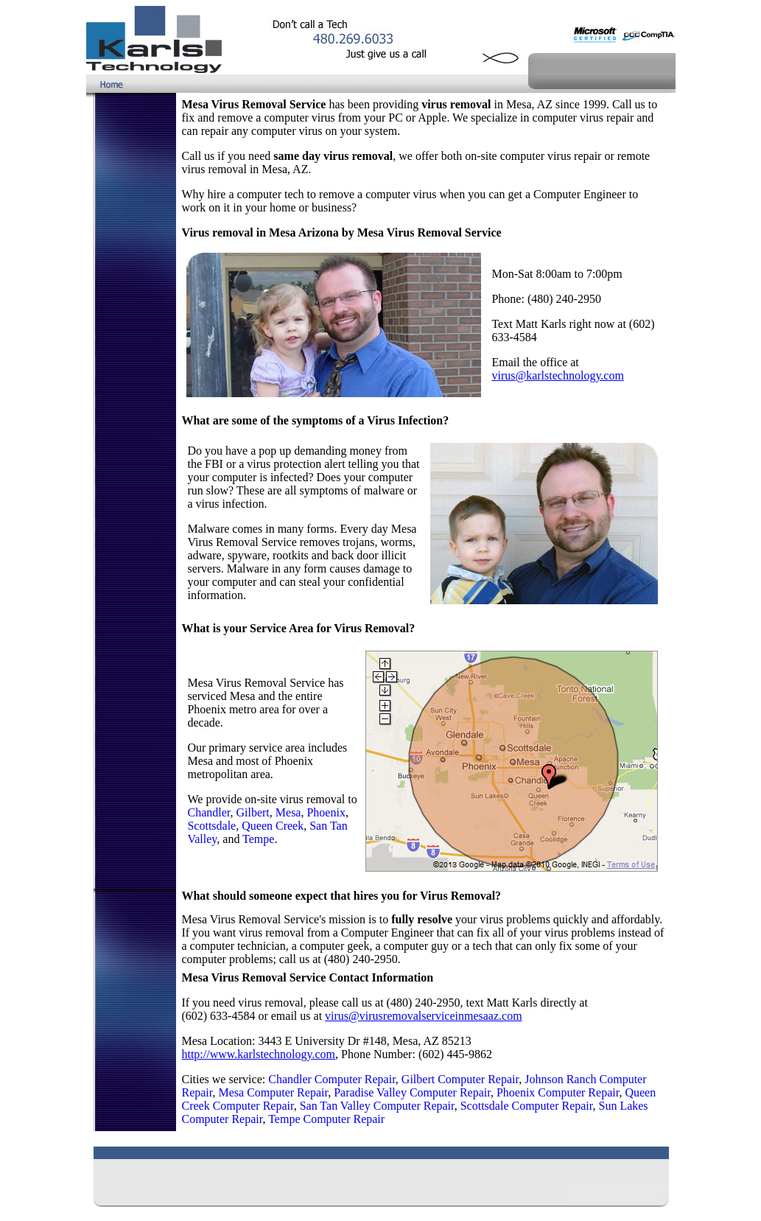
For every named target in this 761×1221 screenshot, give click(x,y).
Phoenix (325, 812)
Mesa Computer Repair (273, 1092)
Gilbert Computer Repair (460, 1079)
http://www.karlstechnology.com (258, 1054)
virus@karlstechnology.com (557, 375)
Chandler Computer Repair (332, 1079)
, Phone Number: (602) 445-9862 (413, 1054)
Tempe (258, 839)
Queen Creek (273, 825)
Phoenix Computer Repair (558, 1092)
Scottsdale (211, 825)
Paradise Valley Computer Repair (412, 1092)
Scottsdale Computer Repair (526, 1105)
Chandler (208, 812)
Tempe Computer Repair (326, 1119)
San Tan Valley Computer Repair (377, 1105)
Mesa (288, 812)
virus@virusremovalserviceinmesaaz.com (423, 1016)
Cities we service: (224, 1079)
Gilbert (252, 812)
